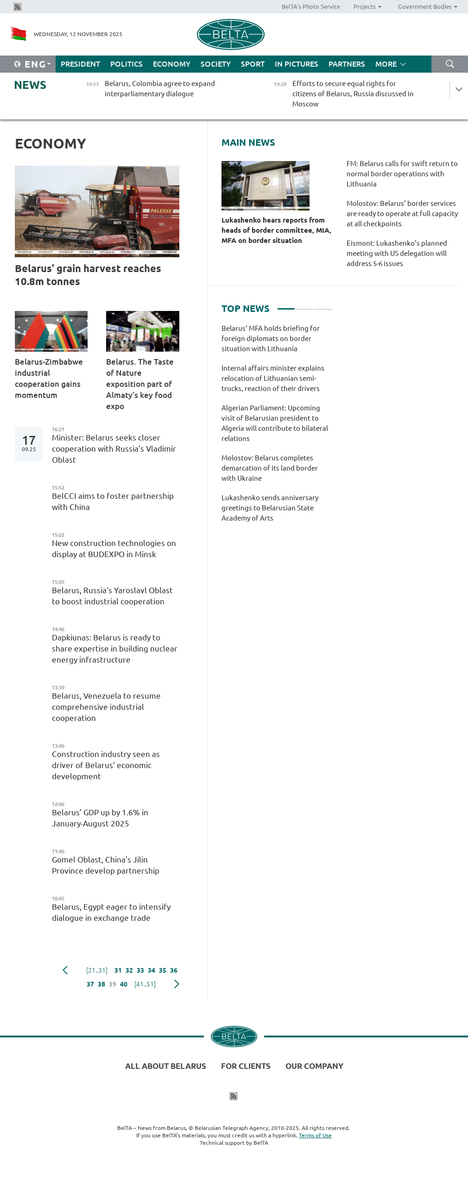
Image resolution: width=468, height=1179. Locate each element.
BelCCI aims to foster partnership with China (113, 501)
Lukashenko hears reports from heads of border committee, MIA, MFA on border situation (276, 230)
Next (176, 984)
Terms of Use (315, 1135)
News (30, 85)
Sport (253, 64)
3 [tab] (323, 305)
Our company (314, 1065)
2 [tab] (304, 305)
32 (129, 970)
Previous (65, 970)
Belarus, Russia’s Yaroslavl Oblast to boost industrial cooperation (112, 596)
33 (140, 970)
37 (90, 984)
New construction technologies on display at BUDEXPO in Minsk (114, 548)
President (80, 64)
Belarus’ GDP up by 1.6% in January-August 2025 (100, 818)
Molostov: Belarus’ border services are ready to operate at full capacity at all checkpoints (402, 213)
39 (112, 984)
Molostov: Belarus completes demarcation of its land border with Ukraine (269, 468)
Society (216, 64)
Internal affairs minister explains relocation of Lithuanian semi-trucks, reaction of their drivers (272, 378)
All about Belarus (165, 1065)
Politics (126, 64)
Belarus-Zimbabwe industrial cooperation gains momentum (49, 378)
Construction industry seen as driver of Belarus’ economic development (106, 765)
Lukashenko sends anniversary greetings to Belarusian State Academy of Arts (269, 508)
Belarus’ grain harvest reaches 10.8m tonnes (88, 274)
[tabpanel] (276, 428)
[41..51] (145, 984)
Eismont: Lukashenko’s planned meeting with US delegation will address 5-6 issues (397, 253)
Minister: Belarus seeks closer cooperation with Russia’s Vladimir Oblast (114, 448)
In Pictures (296, 64)
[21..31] (97, 970)
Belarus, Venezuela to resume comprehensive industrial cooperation (106, 706)
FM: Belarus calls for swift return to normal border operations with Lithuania (402, 174)
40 (123, 984)
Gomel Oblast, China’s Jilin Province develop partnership (105, 865)
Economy (171, 64)
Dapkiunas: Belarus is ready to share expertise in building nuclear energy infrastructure (114, 648)
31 (118, 970)
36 (173, 970)
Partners (347, 64)
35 (162, 970)
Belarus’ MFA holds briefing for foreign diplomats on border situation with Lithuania (270, 338)
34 (151, 970)
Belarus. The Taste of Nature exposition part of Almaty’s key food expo (140, 383)
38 (101, 984)
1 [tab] (286, 305)
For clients (246, 1065)
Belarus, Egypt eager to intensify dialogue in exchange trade (111, 912)
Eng (35, 64)
